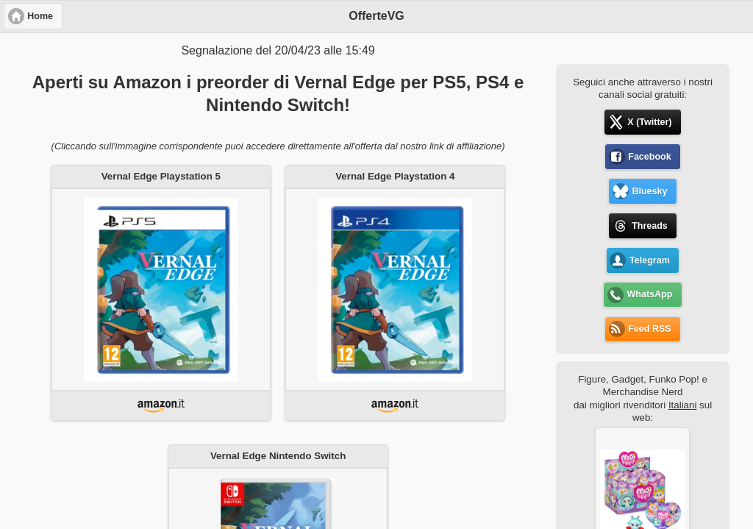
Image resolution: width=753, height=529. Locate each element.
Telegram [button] (649, 260)
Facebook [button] (649, 157)
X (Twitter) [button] (649, 122)
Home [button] (40, 16)
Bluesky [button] (649, 191)
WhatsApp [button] (650, 294)
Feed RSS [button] (649, 329)
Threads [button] (650, 226)
